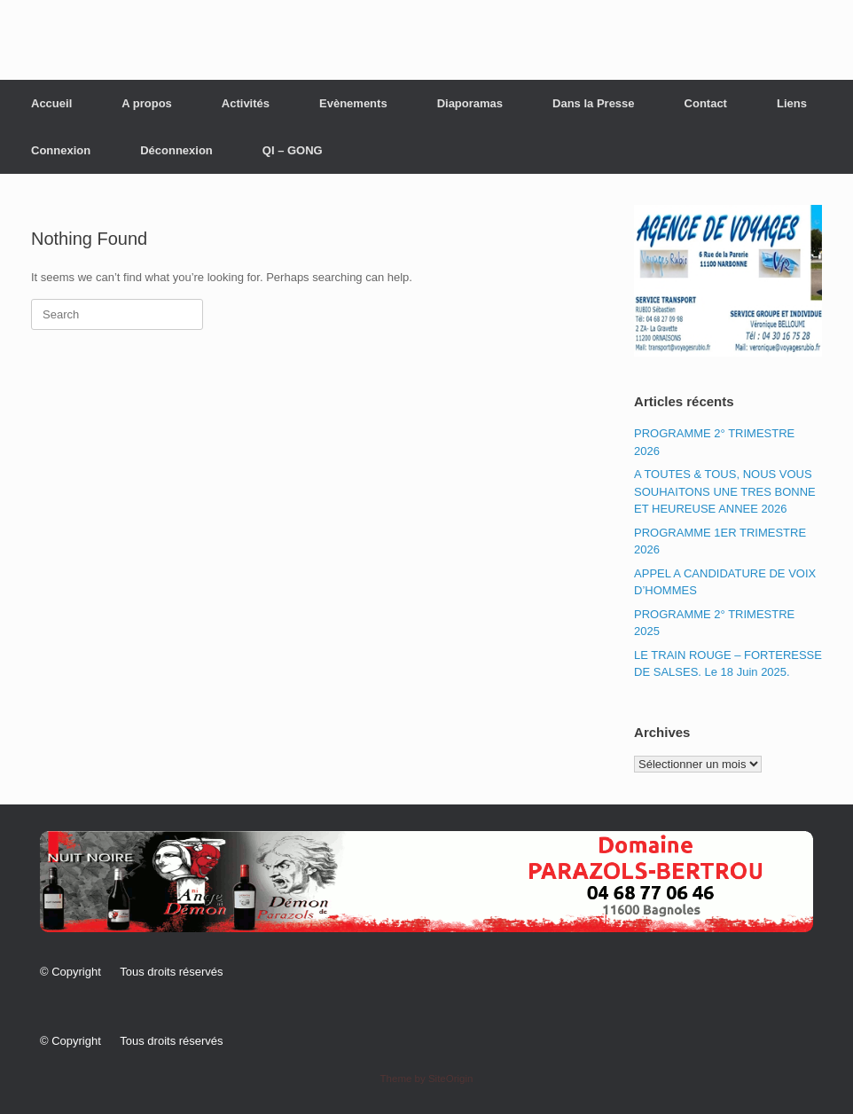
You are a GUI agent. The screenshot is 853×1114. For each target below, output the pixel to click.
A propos (146, 103)
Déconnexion (176, 150)
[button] (426, 881)
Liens (792, 103)
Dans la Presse (593, 103)
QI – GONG (292, 150)
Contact (706, 103)
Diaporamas (470, 103)
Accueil (51, 103)
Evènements (353, 103)
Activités (246, 103)
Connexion (60, 150)
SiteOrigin (450, 1078)
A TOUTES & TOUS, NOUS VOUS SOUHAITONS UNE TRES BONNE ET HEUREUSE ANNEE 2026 (725, 491)
